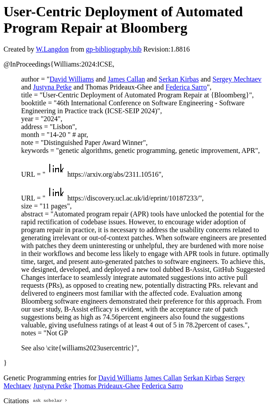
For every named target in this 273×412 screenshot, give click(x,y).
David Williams (71, 79)
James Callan (126, 79)
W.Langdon (52, 49)
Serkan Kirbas (179, 79)
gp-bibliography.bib (114, 49)
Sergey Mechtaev (237, 79)
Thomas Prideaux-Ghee (106, 386)
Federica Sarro (186, 87)
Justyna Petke (52, 87)
